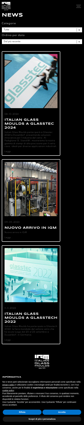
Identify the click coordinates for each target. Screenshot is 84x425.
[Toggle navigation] (78, 6)
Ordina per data (13, 35)
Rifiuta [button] (22, 412)
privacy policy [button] (8, 385)
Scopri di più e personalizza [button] (42, 419)
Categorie (9, 23)
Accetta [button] (62, 412)
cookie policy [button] (8, 390)
